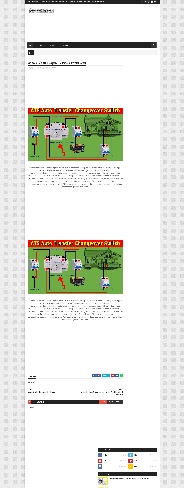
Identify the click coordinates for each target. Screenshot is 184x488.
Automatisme (67, 45)
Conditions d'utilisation (84, 2)
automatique (122, 163)
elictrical (122, 153)
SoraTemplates (39, 485)
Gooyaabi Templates (59, 485)
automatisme (138, 163)
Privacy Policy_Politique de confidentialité (63, 2)
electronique (136, 167)
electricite (52, 68)
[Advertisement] (112, 23)
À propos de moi (36, 2)
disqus (101, 391)
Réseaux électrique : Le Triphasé (139, 101)
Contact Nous (46, 2)
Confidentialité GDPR (98, 2)
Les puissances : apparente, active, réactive (142, 131)
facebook (109, 391)
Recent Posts (127, 141)
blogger (94, 391)
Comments (146, 141)
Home (29, 2)
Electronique (53, 45)
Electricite (39, 45)
